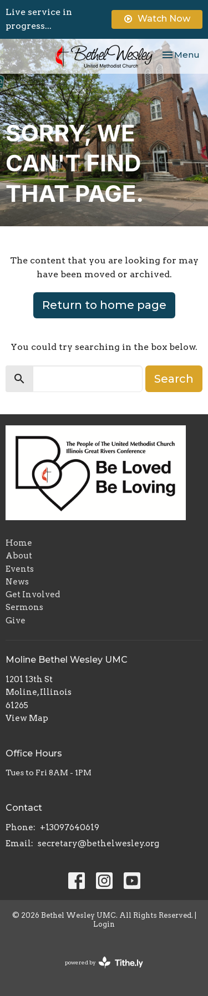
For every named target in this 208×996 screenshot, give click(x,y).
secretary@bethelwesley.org (98, 843)
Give (16, 621)
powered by (104, 962)
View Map (27, 718)
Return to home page (104, 305)
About (19, 556)
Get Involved (33, 594)
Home (19, 543)
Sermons (24, 607)
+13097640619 (69, 827)
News (17, 582)
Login (104, 924)
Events (20, 569)
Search (174, 378)
